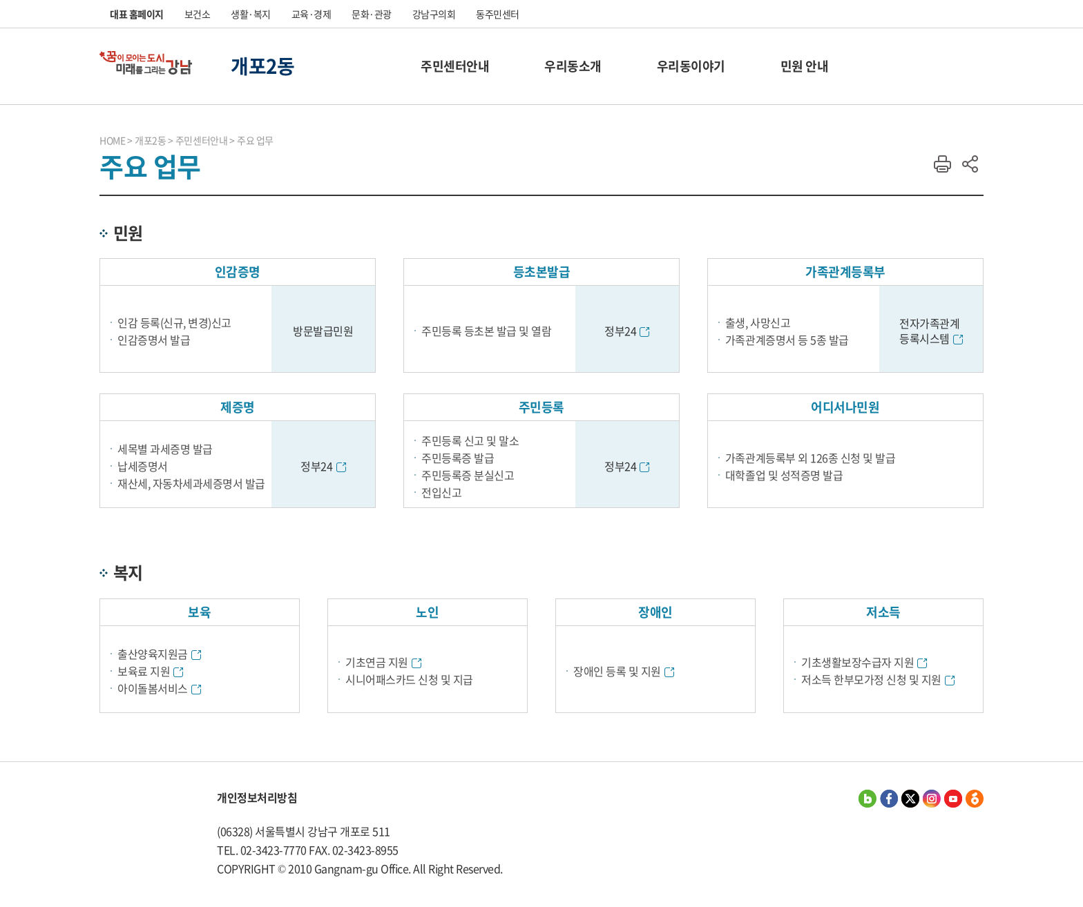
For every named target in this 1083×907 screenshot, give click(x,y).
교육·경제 (311, 14)
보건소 (197, 14)
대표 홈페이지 (137, 14)
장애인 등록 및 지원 (617, 671)
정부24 (620, 330)
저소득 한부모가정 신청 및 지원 (871, 679)
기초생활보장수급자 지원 (857, 662)
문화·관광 (372, 14)
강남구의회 (434, 14)
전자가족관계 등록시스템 (929, 330)
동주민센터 (497, 14)
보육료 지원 (143, 671)
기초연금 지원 (376, 662)
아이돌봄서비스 (152, 688)
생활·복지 (251, 14)
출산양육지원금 (152, 653)
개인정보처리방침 (257, 797)
